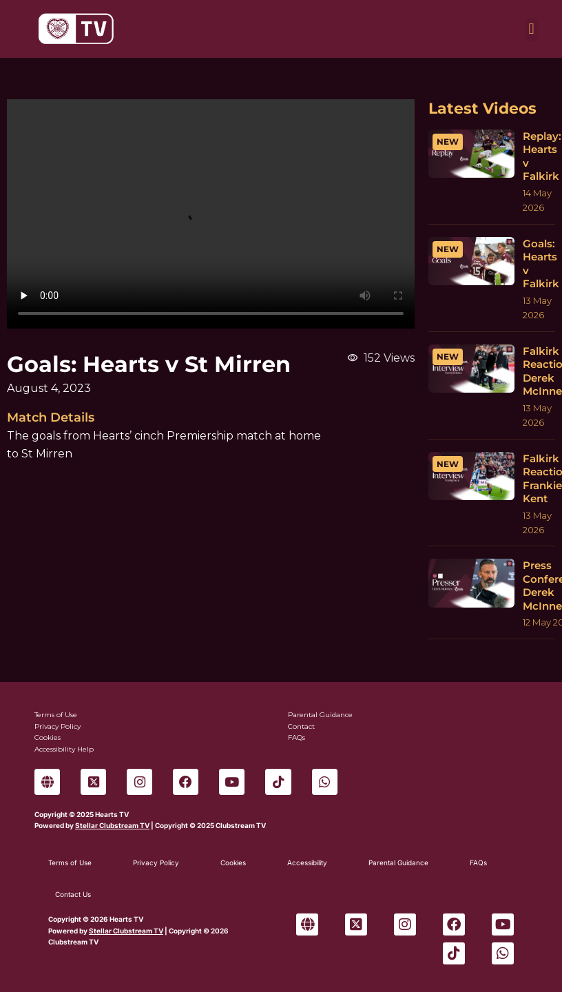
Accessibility (307, 862)
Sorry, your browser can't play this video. (211, 214)
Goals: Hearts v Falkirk (541, 264)
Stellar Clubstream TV (112, 825)
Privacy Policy (156, 862)
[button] (531, 29)
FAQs (478, 862)
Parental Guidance (398, 862)
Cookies (233, 862)
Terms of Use (70, 862)
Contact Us (73, 894)
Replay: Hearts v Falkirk (542, 156)
